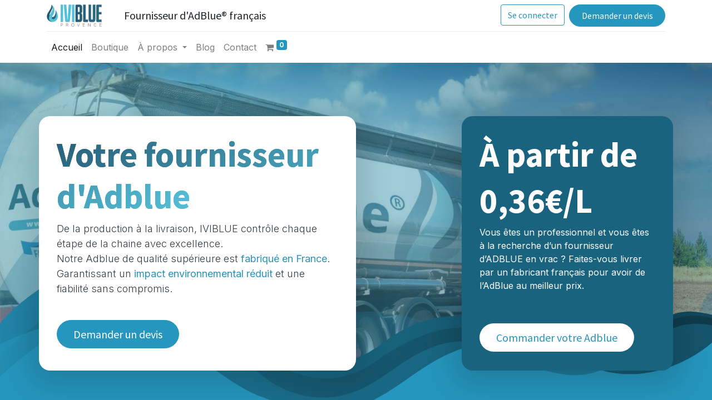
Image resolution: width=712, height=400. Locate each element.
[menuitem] (67, 47)
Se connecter (532, 15)
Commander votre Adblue (556, 337)
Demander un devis (616, 15)
